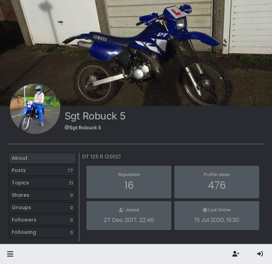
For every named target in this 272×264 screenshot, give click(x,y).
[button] (10, 254)
